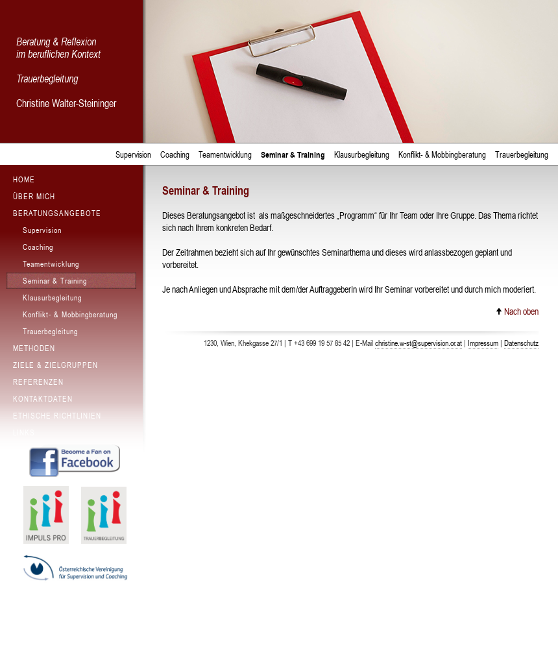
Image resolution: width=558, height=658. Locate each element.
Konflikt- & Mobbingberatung (442, 155)
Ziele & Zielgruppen (55, 365)
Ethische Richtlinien (57, 415)
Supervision (133, 155)
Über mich (34, 196)
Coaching (174, 155)
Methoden (34, 348)
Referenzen (38, 382)
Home (24, 179)
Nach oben (517, 311)
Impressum (483, 343)
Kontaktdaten (43, 399)
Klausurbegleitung (361, 155)
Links (24, 432)
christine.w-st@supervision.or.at (418, 343)
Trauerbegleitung (521, 155)
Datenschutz (521, 343)
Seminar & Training (293, 155)
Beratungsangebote (57, 213)
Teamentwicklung (225, 155)
